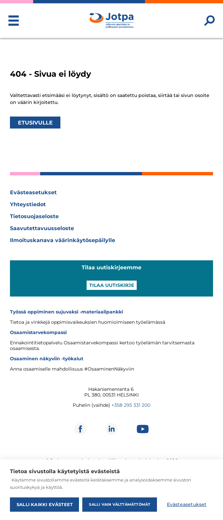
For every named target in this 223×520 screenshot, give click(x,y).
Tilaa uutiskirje (111, 285)
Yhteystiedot (28, 204)
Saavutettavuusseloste (42, 228)
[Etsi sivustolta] (209, 20)
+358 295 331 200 (131, 405)
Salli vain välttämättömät (119, 504)
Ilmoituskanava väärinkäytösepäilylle (62, 240)
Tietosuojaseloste (34, 216)
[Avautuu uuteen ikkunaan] (80, 429)
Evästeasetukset (33, 192)
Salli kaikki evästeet (45, 504)
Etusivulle (35, 122)
